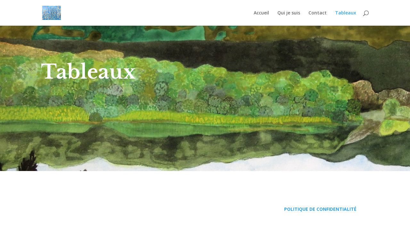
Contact (317, 13)
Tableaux (345, 13)
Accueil (261, 13)
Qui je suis (288, 13)
